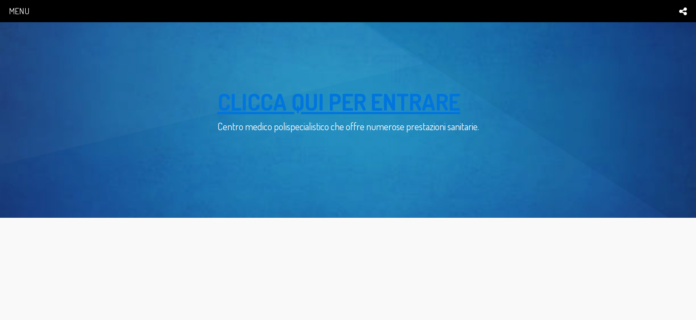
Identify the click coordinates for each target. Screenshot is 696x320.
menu (19, 10)
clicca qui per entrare (339, 101)
